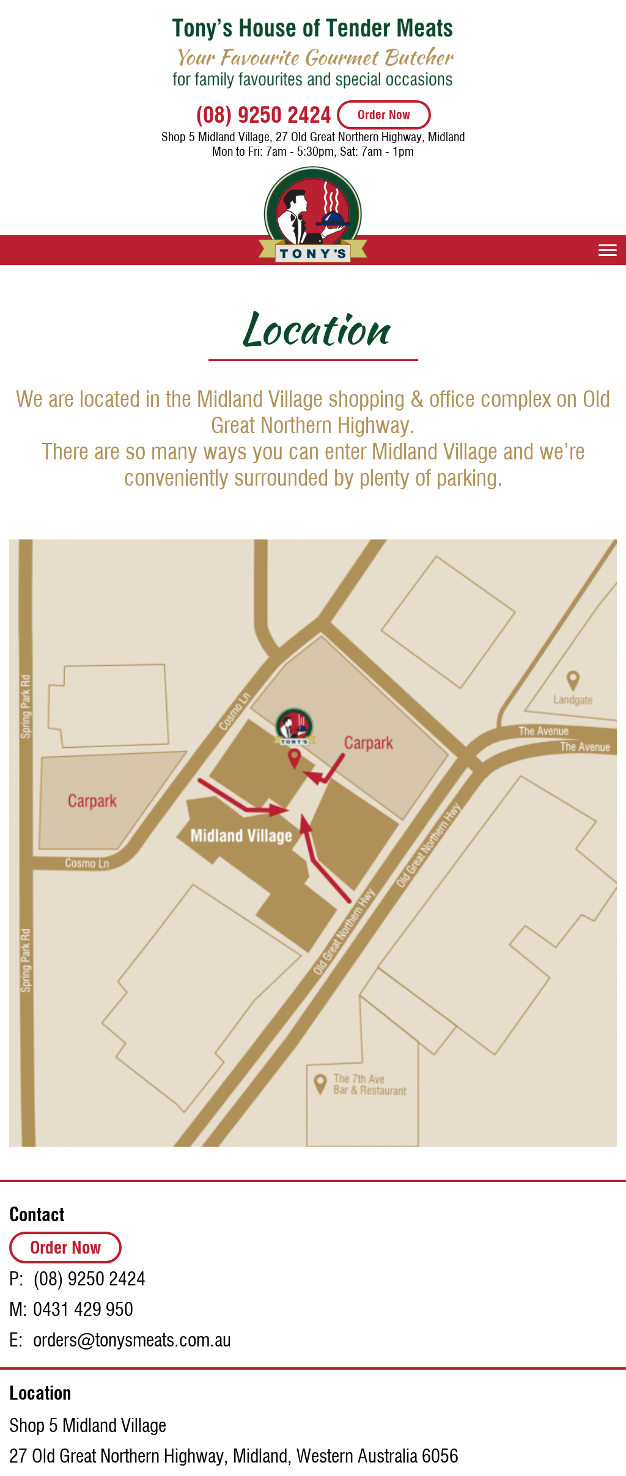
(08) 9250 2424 (263, 114)
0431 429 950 (83, 1309)
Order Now (384, 115)
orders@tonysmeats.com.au (132, 1340)
